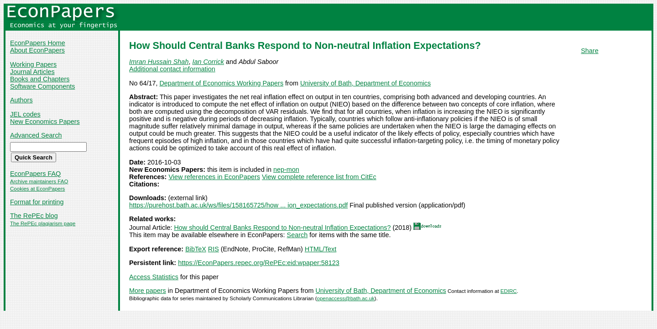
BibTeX (195, 249)
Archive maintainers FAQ (39, 181)
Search (297, 235)
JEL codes (25, 114)
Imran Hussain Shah (158, 61)
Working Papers (33, 64)
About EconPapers (37, 50)
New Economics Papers (45, 121)
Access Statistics (153, 277)
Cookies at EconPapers (37, 188)
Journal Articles (32, 71)
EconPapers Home (37, 43)
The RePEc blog (34, 215)
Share (589, 50)
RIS (213, 249)
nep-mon (286, 169)
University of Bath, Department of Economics (365, 83)
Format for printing (37, 202)
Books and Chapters (39, 79)
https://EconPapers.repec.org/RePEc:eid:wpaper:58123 (258, 262)
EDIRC (509, 291)
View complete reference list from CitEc (319, 176)
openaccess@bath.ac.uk (346, 298)
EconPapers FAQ (35, 173)
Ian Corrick (208, 61)
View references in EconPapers (214, 176)
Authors (21, 100)
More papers (147, 290)
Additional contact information (172, 69)
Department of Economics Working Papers (221, 83)
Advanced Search (36, 135)
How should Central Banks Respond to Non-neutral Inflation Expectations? (282, 227)
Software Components (42, 86)
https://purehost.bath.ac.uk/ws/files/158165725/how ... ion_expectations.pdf (238, 205)
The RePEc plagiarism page (42, 223)
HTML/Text (321, 249)
